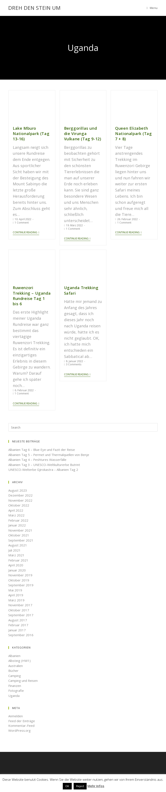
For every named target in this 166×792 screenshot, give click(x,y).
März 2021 (16, 555)
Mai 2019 (15, 590)
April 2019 (15, 595)
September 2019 (20, 585)
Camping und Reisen (23, 680)
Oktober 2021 (18, 535)
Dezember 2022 (20, 495)
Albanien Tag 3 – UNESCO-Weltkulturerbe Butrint (44, 464)
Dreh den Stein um (34, 7)
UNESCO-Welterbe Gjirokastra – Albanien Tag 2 (43, 469)
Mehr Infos (95, 786)
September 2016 (20, 635)
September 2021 (20, 540)
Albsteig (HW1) (19, 660)
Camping (14, 675)
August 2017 (17, 620)
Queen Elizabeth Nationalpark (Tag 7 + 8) (133, 133)
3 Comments (73, 364)
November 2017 (20, 605)
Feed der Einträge (21, 721)
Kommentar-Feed (21, 725)
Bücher (13, 670)
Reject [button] (80, 786)
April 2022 (15, 510)
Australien (15, 665)
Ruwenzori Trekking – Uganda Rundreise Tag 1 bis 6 (31, 295)
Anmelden (15, 716)
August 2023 (17, 490)
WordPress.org (19, 730)
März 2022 (16, 515)
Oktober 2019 (18, 580)
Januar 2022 (17, 525)
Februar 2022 (18, 520)
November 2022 (20, 500)
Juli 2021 (14, 550)
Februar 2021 (18, 560)
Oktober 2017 (18, 610)
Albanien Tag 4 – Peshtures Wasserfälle (37, 459)
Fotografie (16, 690)
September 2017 (20, 615)
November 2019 (20, 575)
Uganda (14, 695)
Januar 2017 (17, 630)
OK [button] (67, 786)
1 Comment (22, 222)
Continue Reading (26, 232)
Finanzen (14, 685)
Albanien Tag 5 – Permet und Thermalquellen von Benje (49, 454)
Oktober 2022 (18, 505)
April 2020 (15, 565)
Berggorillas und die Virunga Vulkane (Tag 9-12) (82, 133)
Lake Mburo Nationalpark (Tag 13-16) (31, 133)
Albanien (14, 655)
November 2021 (20, 530)
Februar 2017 (18, 625)
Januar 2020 (17, 570)
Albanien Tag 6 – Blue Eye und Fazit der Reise (41, 449)
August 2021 (17, 545)
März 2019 (16, 600)
